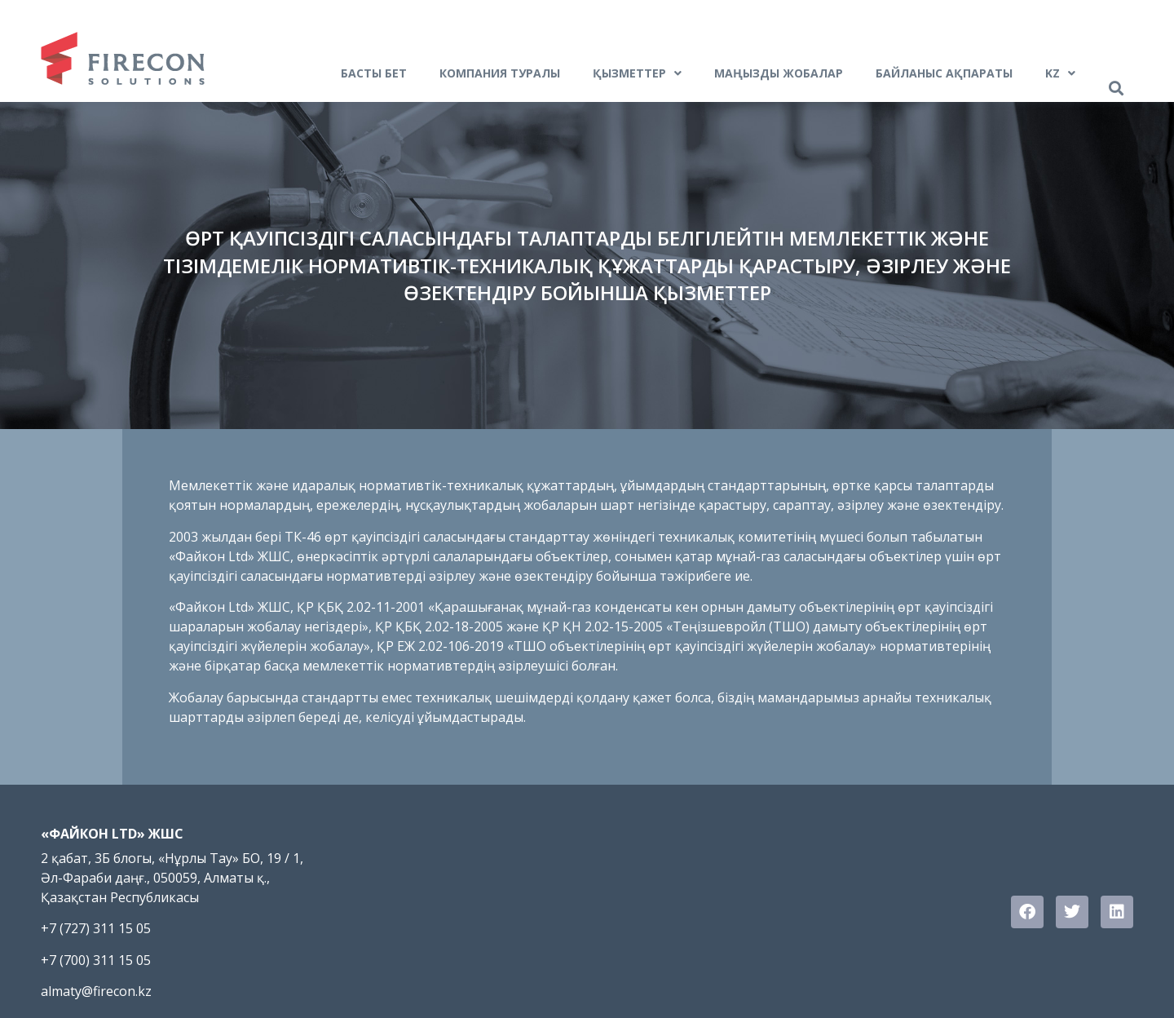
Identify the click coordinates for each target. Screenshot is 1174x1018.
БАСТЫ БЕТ (374, 73)
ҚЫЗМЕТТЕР (637, 73)
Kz (1060, 73)
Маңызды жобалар (778, 73)
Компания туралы (499, 73)
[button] (1115, 88)
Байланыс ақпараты (944, 73)
